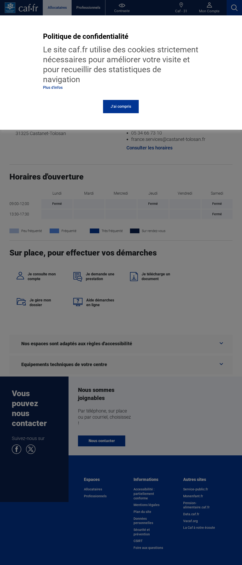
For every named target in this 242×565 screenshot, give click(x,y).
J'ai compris (121, 106)
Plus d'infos (53, 87)
